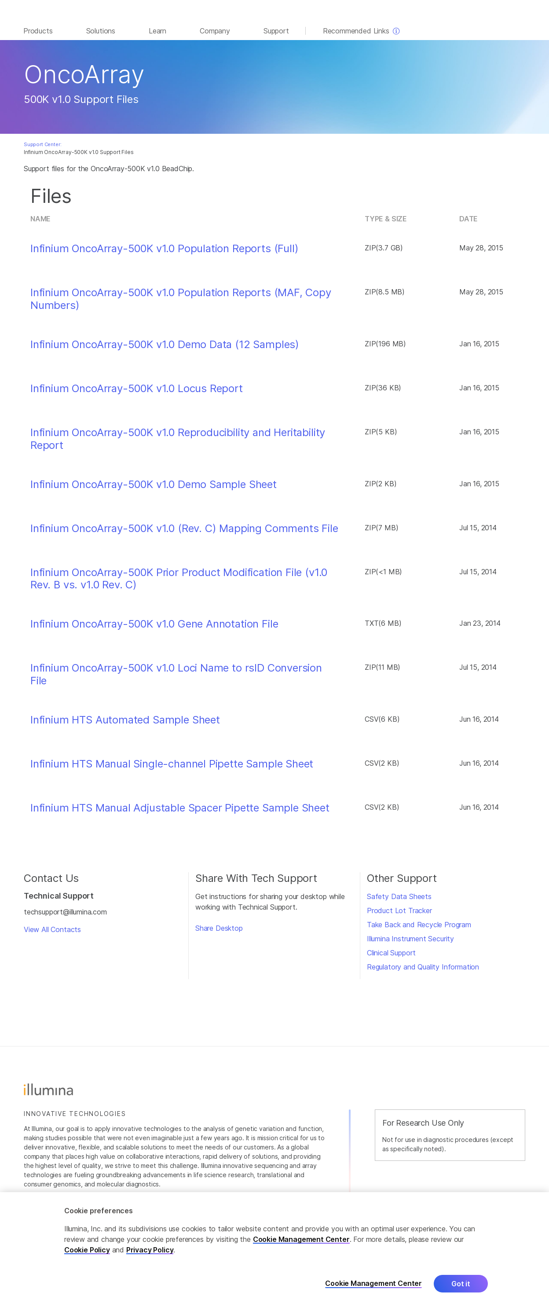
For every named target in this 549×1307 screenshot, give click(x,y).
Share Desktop (219, 932)
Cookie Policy (87, 1249)
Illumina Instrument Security (410, 943)
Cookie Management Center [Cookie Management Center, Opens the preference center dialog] (373, 1283)
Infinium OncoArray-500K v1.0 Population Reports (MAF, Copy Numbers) (180, 303)
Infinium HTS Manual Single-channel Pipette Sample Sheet (171, 768)
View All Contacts (52, 933)
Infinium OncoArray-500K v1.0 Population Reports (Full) (164, 253)
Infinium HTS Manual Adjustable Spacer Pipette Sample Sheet (179, 812)
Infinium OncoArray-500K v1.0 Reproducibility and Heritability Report (177, 443)
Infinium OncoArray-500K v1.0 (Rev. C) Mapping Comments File (184, 533)
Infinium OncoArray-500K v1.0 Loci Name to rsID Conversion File (176, 678)
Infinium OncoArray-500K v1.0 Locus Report (136, 393)
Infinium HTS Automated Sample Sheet (125, 724)
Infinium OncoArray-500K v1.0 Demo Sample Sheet (153, 489)
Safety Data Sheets (399, 900)
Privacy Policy (150, 1249)
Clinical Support (391, 957)
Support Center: (42, 149)
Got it (460, 1283)
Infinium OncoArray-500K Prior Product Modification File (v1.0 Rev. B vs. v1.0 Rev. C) (178, 583)
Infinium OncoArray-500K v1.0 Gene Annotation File (154, 628)
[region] (274, 1249)
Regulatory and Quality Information (423, 971)
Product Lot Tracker (399, 914)
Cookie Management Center (301, 1239)
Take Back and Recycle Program (419, 929)
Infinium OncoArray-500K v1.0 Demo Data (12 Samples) (164, 349)
